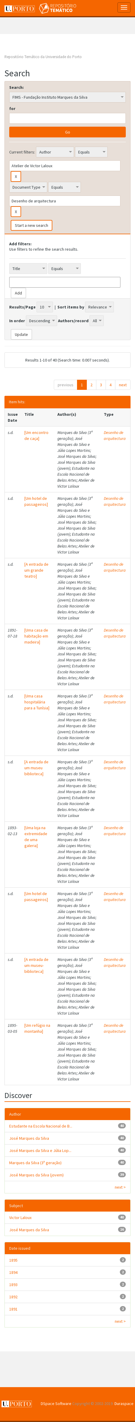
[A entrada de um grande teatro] (36, 570)
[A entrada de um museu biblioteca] (36, 767)
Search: (16, 87)
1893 (13, 1284)
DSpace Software (56, 1403)
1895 (13, 1260)
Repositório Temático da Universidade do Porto (43, 56)
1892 (13, 1297)
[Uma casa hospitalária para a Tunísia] (36, 702)
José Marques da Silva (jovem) (36, 1175)
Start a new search (31, 225)
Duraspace (124, 1403)
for (12, 108)
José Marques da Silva (29, 1138)
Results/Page (22, 307)
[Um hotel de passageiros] (36, 501)
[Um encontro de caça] (36, 435)
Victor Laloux (20, 1217)
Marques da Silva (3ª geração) (35, 1162)
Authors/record (73, 320)
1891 (13, 1309)
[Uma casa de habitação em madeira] (36, 636)
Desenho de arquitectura (115, 435)
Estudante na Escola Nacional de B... (40, 1126)
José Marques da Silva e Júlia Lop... (40, 1150)
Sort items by (70, 307)
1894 (13, 1272)
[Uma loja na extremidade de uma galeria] (35, 836)
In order (17, 320)
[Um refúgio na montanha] (37, 1028)
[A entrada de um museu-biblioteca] (36, 965)
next (123, 384)
